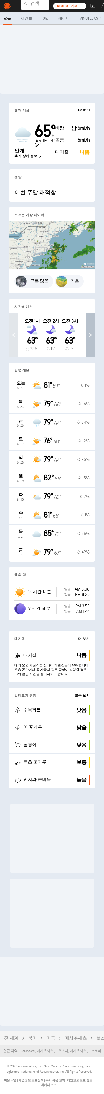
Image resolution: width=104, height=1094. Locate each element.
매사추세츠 (76, 1038)
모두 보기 (82, 695)
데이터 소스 (49, 1085)
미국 (50, 1038)
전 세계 (11, 1038)
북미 (32, 1038)
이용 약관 (10, 1080)
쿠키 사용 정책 (55, 1080)
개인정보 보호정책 (31, 1080)
